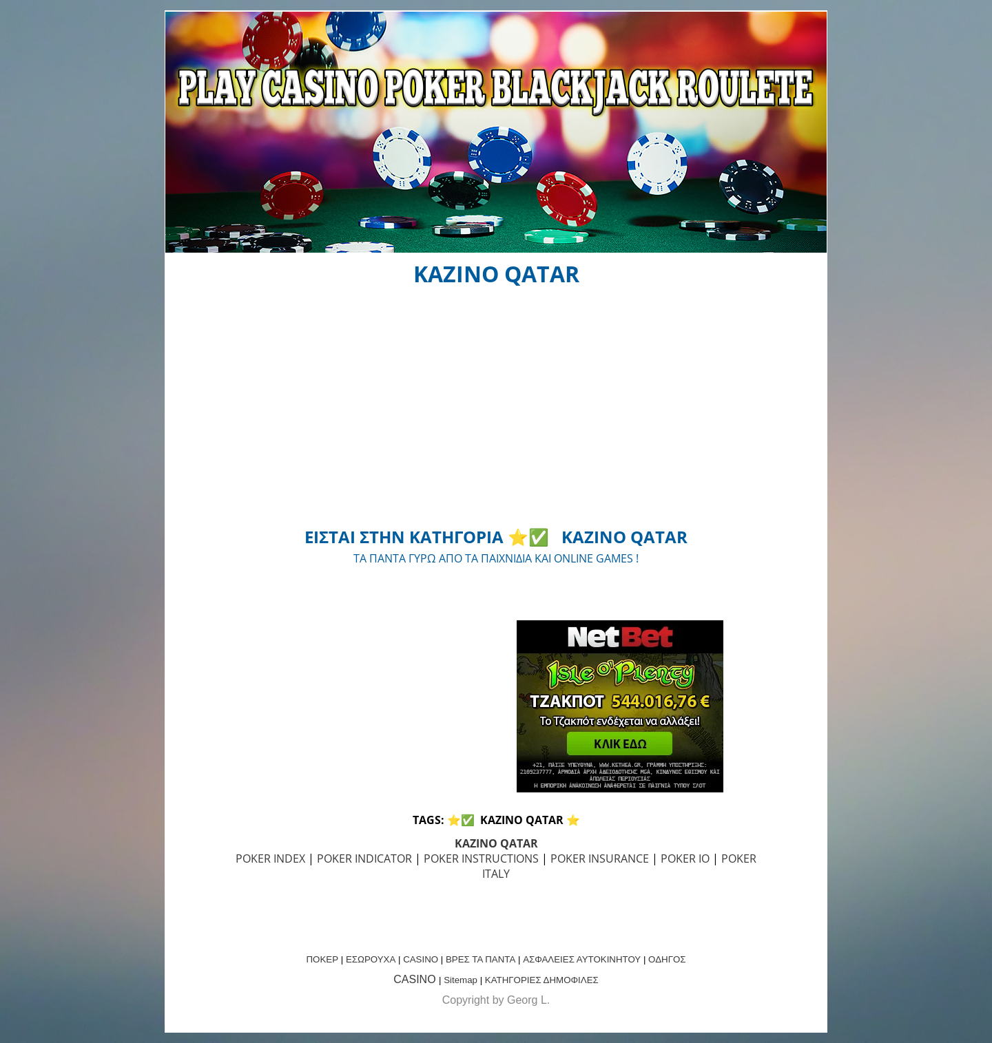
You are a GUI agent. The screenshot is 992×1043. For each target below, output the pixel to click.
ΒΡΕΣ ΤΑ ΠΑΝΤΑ (480, 959)
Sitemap (460, 980)
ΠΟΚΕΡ (322, 959)
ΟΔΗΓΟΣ (666, 959)
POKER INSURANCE (599, 858)
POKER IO (685, 858)
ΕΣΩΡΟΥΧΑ (370, 959)
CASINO (420, 959)
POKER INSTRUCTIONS (481, 858)
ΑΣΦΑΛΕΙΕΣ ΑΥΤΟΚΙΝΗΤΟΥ (582, 959)
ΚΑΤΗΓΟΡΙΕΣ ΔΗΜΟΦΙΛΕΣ (542, 980)
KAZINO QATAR (496, 843)
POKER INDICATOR (364, 858)
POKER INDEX (270, 858)
